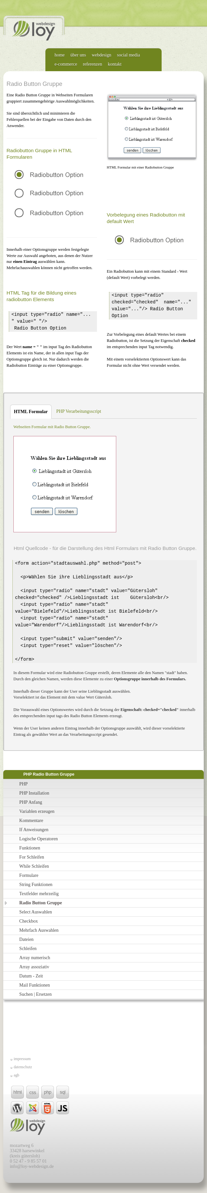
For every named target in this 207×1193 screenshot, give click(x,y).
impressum (22, 1058)
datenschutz (23, 1067)
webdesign (101, 55)
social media (128, 55)
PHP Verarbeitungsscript (78, 411)
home (60, 55)
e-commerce (66, 64)
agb (16, 1075)
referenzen (92, 64)
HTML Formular (29, 411)
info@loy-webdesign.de (32, 1166)
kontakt (114, 64)
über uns (78, 55)
